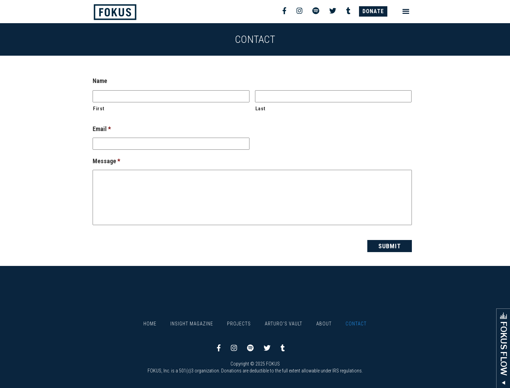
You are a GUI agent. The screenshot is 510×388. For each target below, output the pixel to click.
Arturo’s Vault (283, 323)
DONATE (373, 11)
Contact (356, 323)
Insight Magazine (191, 323)
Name (100, 80)
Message (106, 161)
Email (102, 128)
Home (150, 323)
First (98, 108)
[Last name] (333, 96)
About (324, 323)
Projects (239, 323)
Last (260, 108)
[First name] (171, 96)
